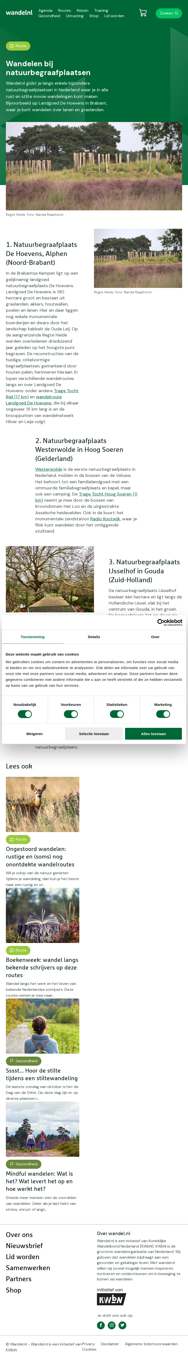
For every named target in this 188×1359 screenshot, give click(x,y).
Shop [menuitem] (94, 15)
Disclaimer (110, 1343)
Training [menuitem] (101, 10)
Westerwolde (48, 469)
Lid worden (22, 1257)
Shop (13, 1290)
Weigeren (34, 734)
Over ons (19, 1235)
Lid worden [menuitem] (114, 15)
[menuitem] (19, 12)
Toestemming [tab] (33, 636)
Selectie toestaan (94, 734)
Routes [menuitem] (64, 10)
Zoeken (166, 13)
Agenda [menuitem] (45, 10)
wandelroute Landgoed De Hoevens (34, 400)
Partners (19, 1279)
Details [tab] (94, 636)
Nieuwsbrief (24, 1246)
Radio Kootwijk (105, 519)
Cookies (89, 1349)
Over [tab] (155, 636)
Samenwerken (28, 1268)
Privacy (88, 1343)
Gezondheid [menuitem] (49, 15)
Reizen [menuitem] (82, 10)
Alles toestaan (153, 734)
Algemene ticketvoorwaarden (151, 1343)
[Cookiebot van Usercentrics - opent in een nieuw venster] (161, 622)
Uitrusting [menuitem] (74, 15)
